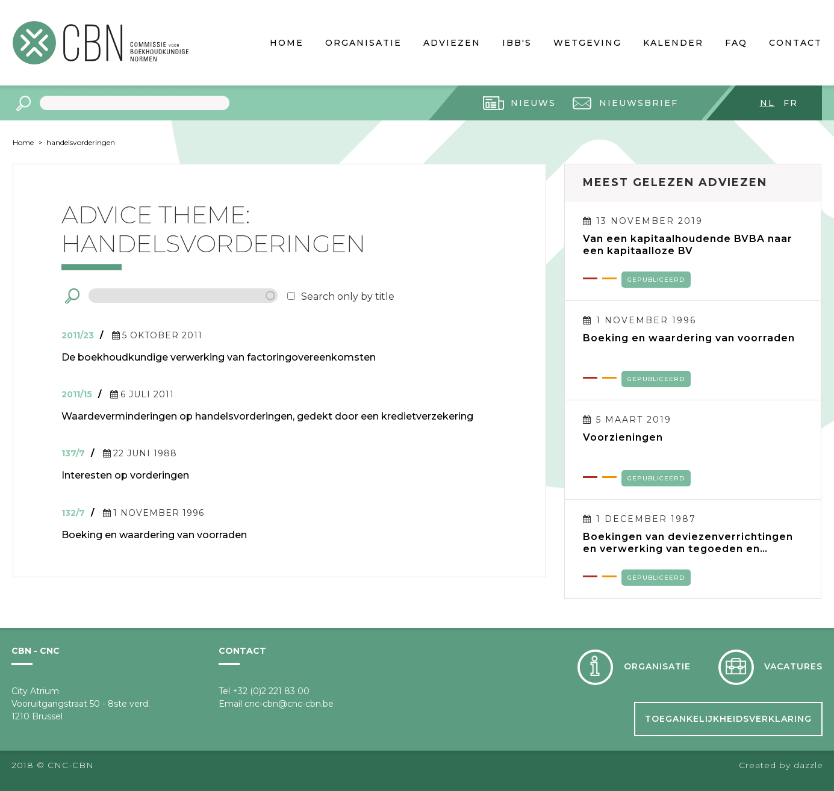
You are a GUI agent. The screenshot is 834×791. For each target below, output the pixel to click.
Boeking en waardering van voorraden (154, 535)
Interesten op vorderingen (125, 475)
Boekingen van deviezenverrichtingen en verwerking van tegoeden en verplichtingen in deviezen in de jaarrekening (688, 543)
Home (286, 42)
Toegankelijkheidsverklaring (728, 718)
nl (767, 103)
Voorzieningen (623, 437)
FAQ (736, 42)
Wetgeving (587, 42)
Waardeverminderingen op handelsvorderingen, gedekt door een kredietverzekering (267, 416)
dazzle (808, 765)
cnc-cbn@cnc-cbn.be (289, 703)
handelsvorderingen (80, 142)
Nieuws (533, 103)
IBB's (517, 42)
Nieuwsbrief (638, 103)
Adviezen (452, 42)
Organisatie (363, 42)
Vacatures (793, 666)
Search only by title (347, 296)
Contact (795, 42)
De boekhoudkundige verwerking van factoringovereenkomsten (218, 357)
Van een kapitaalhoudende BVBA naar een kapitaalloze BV (687, 245)
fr (790, 103)
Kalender (673, 42)
